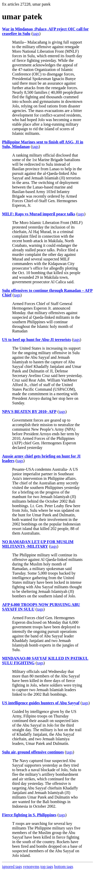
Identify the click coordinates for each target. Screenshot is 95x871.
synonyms (31, 866)
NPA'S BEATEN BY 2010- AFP (29, 411)
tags (36, 33)
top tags (47, 866)
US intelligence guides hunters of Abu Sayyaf (41, 703)
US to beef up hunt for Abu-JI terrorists (36, 339)
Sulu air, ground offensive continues (33, 752)
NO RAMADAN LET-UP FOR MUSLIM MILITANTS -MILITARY (37, 544)
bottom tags (63, 866)
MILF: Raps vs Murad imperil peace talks (38, 214)
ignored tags (12, 866)
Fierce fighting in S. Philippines (29, 815)
